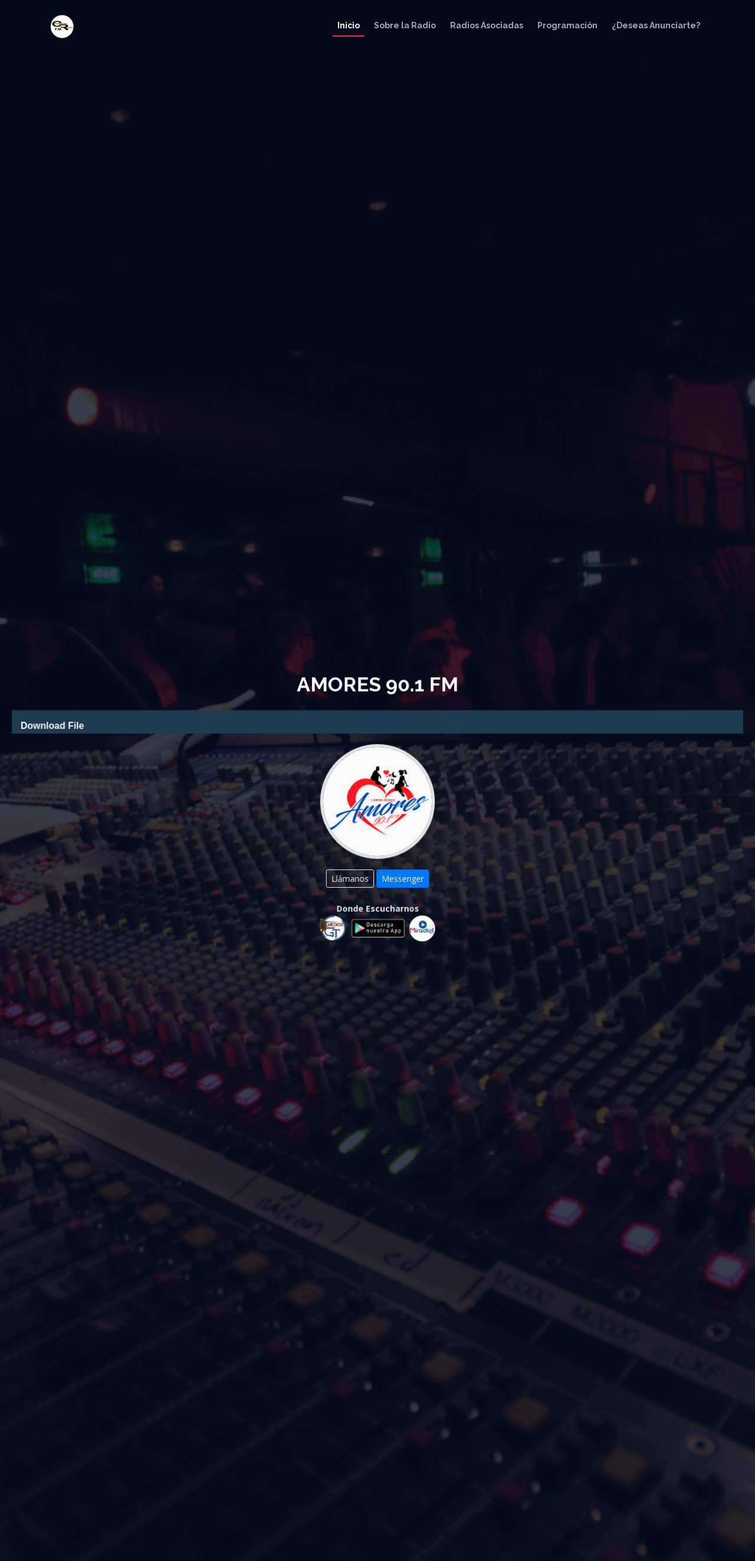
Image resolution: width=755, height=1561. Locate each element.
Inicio (348, 25)
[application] (377, 724)
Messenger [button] (402, 877)
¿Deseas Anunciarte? (656, 25)
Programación (567, 25)
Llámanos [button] (351, 877)
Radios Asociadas (486, 25)
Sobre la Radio (405, 25)
